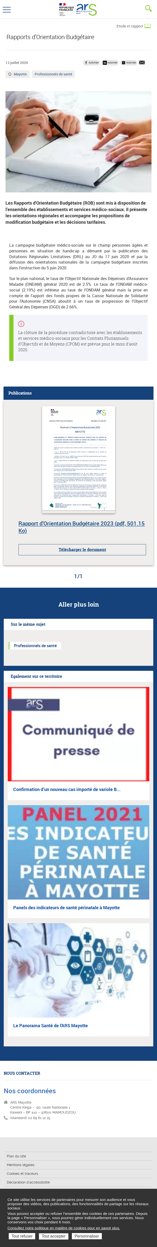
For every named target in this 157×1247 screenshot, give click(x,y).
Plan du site (16, 1156)
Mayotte (20, 74)
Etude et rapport (130, 26)
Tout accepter (54, 1236)
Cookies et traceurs (22, 1174)
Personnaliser (87, 1236)
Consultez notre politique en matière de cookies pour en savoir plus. (63, 1228)
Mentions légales (20, 1165)
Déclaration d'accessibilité (28, 1182)
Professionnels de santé (53, 74)
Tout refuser (21, 1236)
